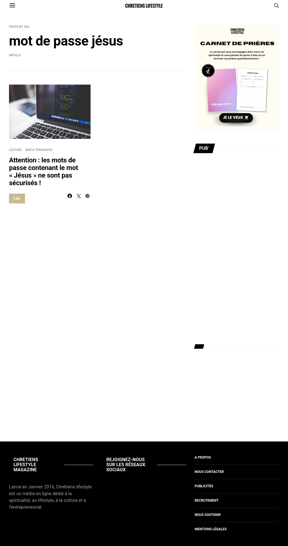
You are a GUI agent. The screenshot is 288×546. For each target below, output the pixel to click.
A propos (203, 457)
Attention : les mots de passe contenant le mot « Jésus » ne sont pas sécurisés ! (43, 171)
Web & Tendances (38, 149)
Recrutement (207, 500)
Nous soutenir (207, 515)
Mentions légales (211, 529)
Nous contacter (209, 472)
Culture (15, 149)
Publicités (204, 486)
